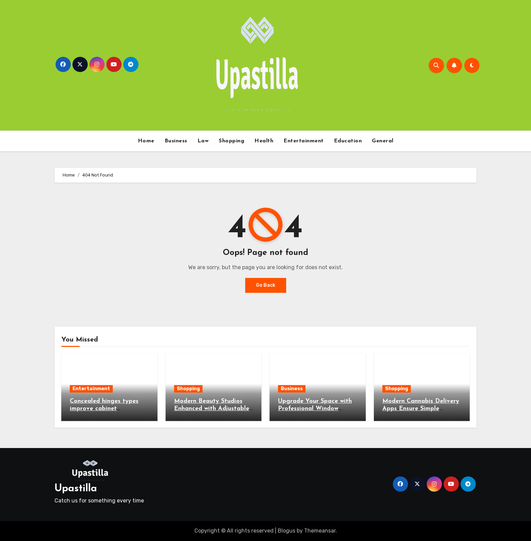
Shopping (231, 141)
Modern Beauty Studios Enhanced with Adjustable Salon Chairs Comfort (211, 408)
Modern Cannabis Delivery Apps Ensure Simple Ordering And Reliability (420, 408)
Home (146, 141)
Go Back (265, 285)
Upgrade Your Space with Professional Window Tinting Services (315, 408)
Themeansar (320, 530)
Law (203, 141)
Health (263, 141)
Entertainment (303, 141)
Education (348, 141)
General (383, 141)
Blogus (286, 530)
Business (176, 141)
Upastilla (76, 489)
